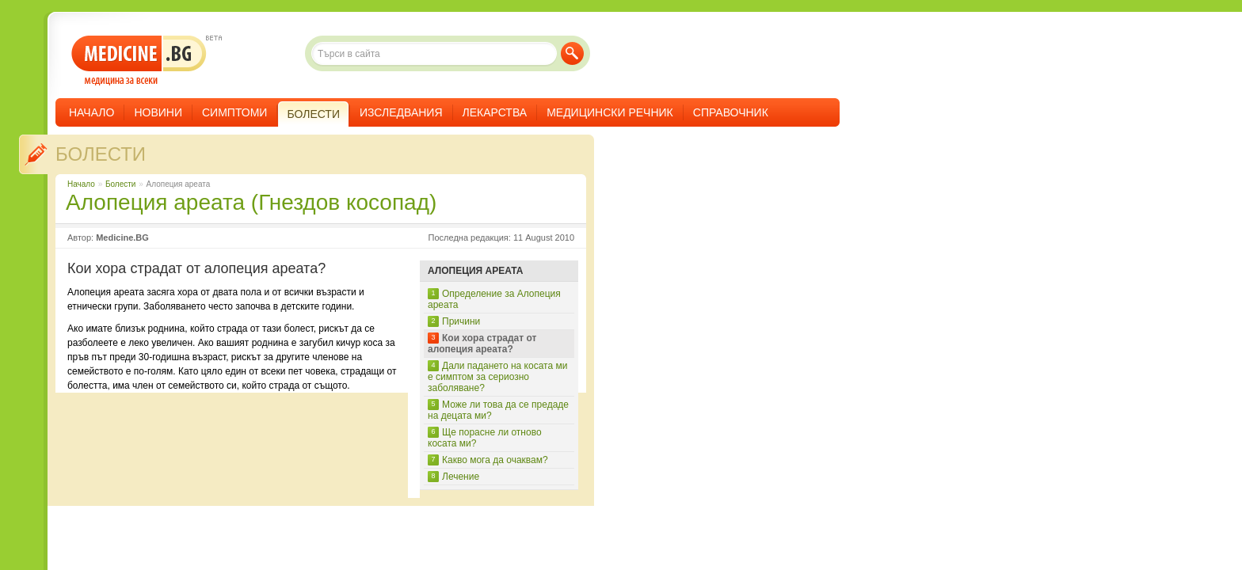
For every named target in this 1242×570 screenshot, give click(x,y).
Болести (100, 154)
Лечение (460, 476)
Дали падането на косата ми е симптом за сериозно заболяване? (497, 376)
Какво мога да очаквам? (495, 460)
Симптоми (234, 112)
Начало (91, 112)
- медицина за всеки (139, 61)
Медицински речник (610, 112)
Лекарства (495, 112)
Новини (158, 112)
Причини (461, 321)
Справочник (730, 112)
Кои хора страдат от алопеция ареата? (482, 343)
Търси (572, 53)
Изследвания (401, 112)
